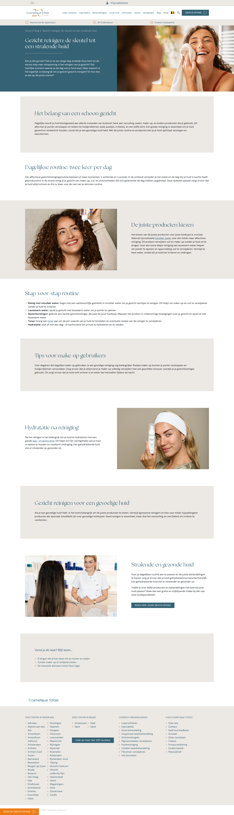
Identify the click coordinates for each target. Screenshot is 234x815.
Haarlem (54, 726)
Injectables (84, 12)
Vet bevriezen (128, 755)
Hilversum (55, 733)
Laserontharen (129, 723)
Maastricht (56, 741)
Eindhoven (33, 784)
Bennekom (33, 762)
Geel (92, 723)
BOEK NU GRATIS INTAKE (19, 811)
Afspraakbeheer (117, 2)
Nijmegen (55, 744)
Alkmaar (32, 723)
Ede (30, 780)
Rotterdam (56, 755)
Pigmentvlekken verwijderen (136, 741)
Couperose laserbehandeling (137, 733)
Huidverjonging (129, 744)
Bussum (32, 773)
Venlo (53, 780)
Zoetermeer (56, 791)
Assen (31, 755)
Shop (165, 12)
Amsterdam (34, 744)
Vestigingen (148, 12)
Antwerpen (81, 723)
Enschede (33, 794)
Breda (31, 769)
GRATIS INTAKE (196, 12)
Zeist (52, 787)
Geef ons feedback (178, 730)
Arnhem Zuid (35, 751)
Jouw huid (114, 12)
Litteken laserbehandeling (135, 748)
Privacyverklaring (177, 744)
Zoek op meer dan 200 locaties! (93, 740)
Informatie (127, 12)
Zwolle (53, 794)
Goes (30, 798)
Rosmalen (55, 751)
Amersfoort (34, 733)
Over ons (173, 723)
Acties (137, 12)
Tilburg (53, 762)
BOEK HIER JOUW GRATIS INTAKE (153, 605)
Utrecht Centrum (59, 766)
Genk (93, 726)
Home (28, 30)
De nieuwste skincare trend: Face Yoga (59, 665)
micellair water (163, 238)
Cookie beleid (175, 748)
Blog (159, 12)
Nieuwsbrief (174, 751)
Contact (172, 726)
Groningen (55, 723)
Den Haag (33, 777)
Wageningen (56, 784)
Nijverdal (55, 748)
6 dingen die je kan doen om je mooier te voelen (64, 658)
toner (51, 321)
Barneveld (33, 759)
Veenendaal (56, 777)
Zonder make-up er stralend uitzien (57, 662)
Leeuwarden (56, 737)
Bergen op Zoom (37, 766)
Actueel (172, 733)
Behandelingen (100, 12)
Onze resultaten (177, 737)
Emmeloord (34, 787)
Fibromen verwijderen (133, 751)
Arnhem (32, 748)
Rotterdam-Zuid (59, 759)
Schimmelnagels (130, 737)
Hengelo (54, 730)
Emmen (32, 791)
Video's (172, 741)
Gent (77, 726)
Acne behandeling (131, 730)
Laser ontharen (69, 12)
